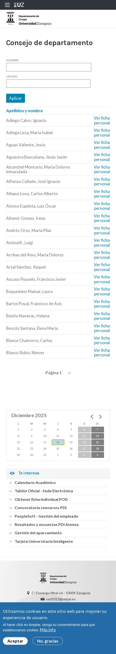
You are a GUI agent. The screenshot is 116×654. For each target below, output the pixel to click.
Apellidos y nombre (24, 110)
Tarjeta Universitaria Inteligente (44, 541)
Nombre (12, 60)
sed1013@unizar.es (61, 599)
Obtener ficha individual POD (41, 499)
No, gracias (47, 641)
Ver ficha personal (102, 120)
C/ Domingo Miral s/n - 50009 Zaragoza (61, 593)
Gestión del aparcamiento (38, 532)
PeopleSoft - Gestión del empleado (46, 516)
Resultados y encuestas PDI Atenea (47, 524)
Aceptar (15, 641)
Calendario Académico (35, 482)
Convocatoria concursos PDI (41, 507)
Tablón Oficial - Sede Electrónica (44, 490)
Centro (12, 76)
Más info (48, 629)
